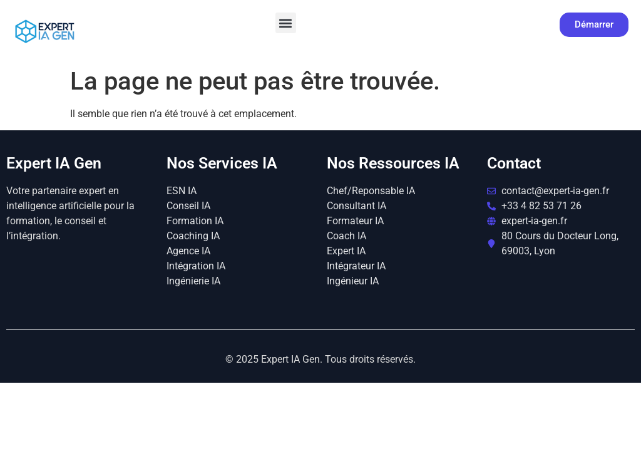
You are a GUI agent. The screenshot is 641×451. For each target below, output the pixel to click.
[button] (285, 23)
